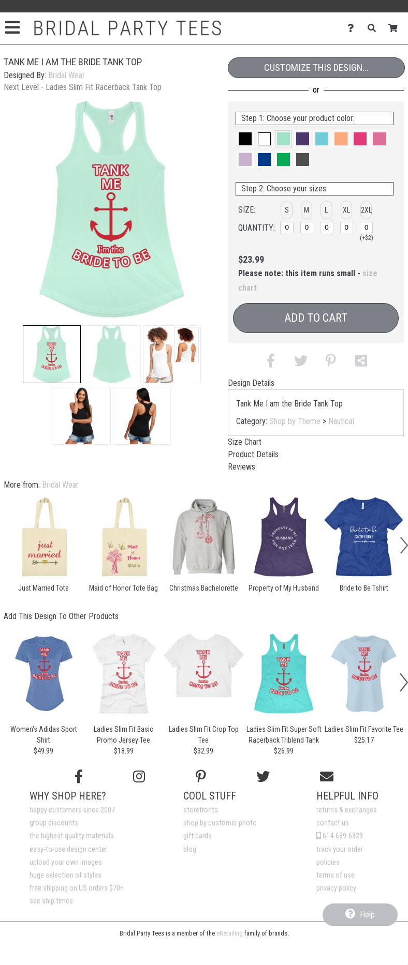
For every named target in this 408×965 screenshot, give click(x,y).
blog (189, 849)
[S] (287, 227)
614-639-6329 (339, 836)
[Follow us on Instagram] (139, 777)
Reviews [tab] (241, 467)
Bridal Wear (66, 75)
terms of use (335, 875)
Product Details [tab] (253, 454)
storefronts (200, 810)
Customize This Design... (316, 67)
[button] (51, 354)
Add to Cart (315, 317)
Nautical (341, 421)
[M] (307, 227)
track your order (339, 849)
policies (328, 862)
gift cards (197, 836)
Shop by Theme (294, 421)
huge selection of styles (65, 875)
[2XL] (366, 227)
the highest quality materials (72, 836)
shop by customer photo (220, 823)
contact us (332, 823)
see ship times (51, 901)
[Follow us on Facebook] (79, 777)
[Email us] (326, 777)
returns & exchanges (346, 810)
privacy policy (336, 888)
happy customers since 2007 (72, 810)
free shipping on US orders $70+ (77, 888)
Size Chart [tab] (244, 442)
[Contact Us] (353, 28)
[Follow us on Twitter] (263, 777)
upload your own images (66, 862)
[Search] (374, 28)
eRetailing (229, 933)
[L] (326, 227)
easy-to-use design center (68, 849)
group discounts (54, 823)
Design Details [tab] (251, 383)
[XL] (347, 227)
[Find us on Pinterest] (201, 777)
